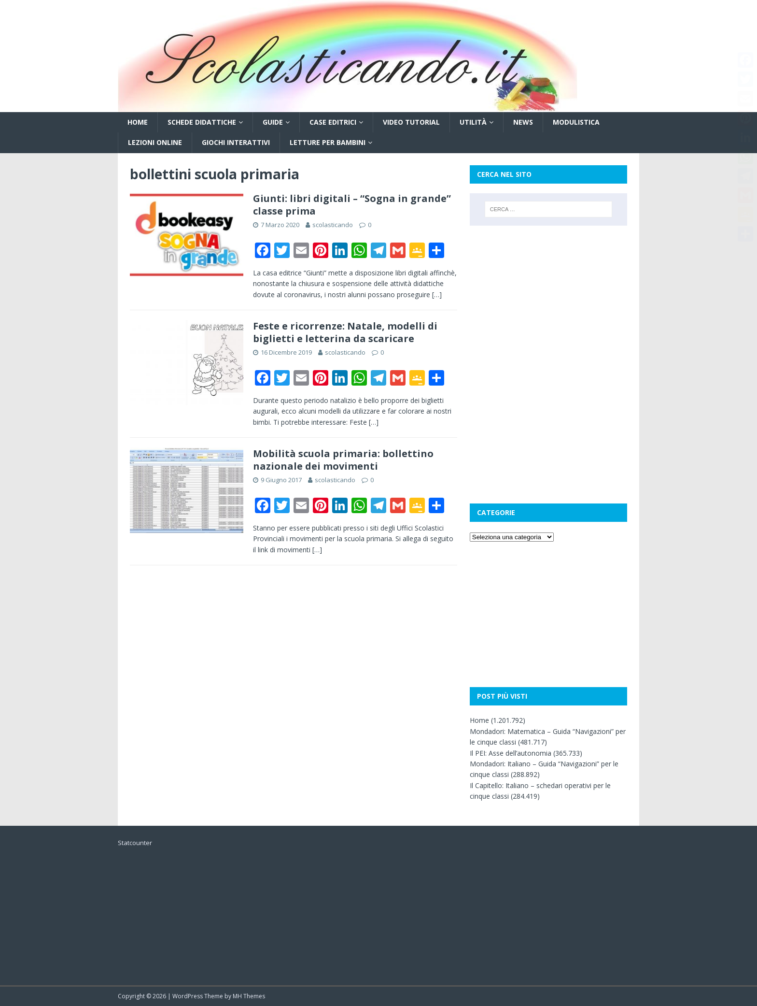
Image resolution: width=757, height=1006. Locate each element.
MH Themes (249, 996)
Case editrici (332, 122)
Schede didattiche (202, 122)
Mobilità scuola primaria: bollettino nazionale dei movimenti (343, 460)
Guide (273, 122)
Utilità (473, 122)
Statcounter (135, 842)
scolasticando (332, 224)
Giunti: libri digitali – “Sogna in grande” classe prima (352, 204)
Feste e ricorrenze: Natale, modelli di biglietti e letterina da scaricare (345, 332)
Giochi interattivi (236, 142)
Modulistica (576, 122)
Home (137, 122)
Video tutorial (411, 122)
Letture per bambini (327, 142)
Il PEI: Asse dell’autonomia (510, 753)
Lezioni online (155, 142)
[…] (437, 294)
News (523, 122)
